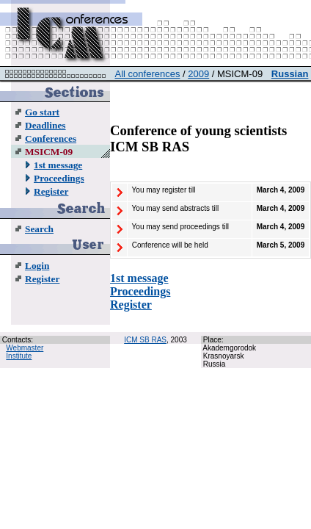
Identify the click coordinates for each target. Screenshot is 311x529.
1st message (58, 164)
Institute (19, 356)
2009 (198, 73)
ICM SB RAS (145, 340)
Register (51, 191)
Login (37, 265)
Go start (42, 112)
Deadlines (45, 125)
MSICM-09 (49, 151)
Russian (290, 73)
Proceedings (59, 178)
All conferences (147, 73)
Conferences (50, 138)
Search (39, 228)
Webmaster (24, 348)
